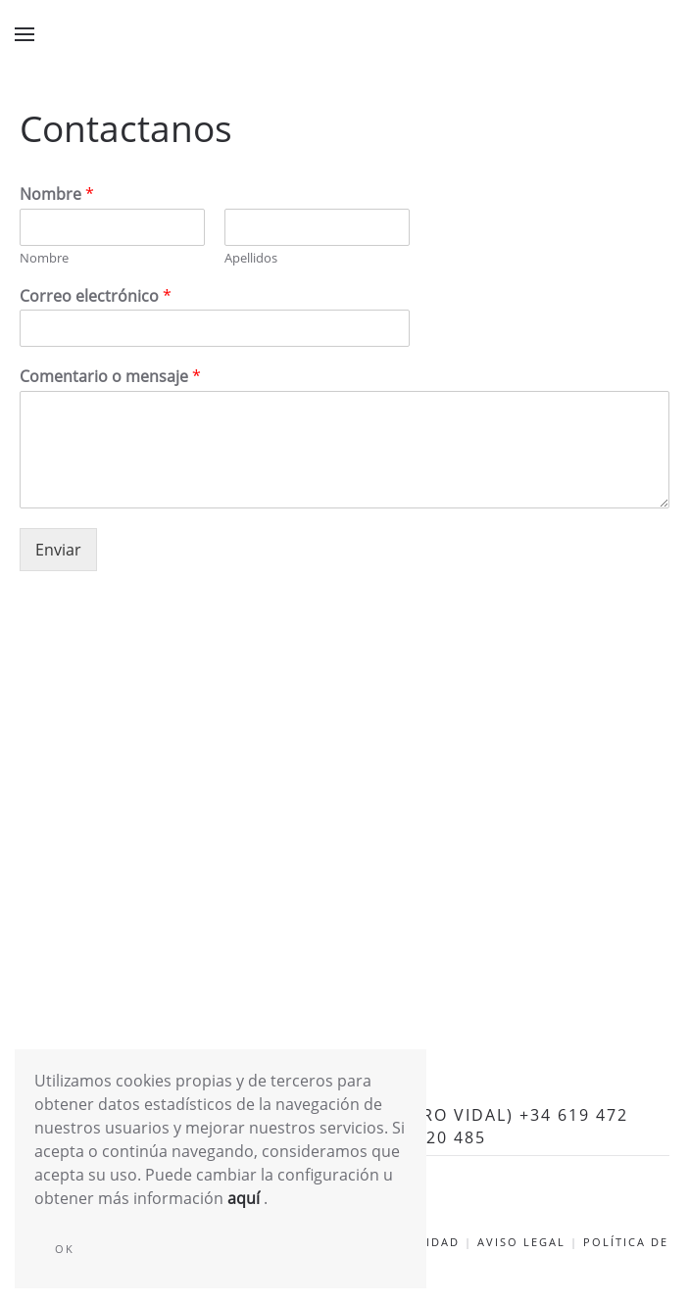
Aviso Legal (521, 1241)
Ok (64, 1248)
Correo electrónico (96, 296)
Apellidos (250, 258)
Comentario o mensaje (110, 376)
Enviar (58, 549)
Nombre (57, 194)
